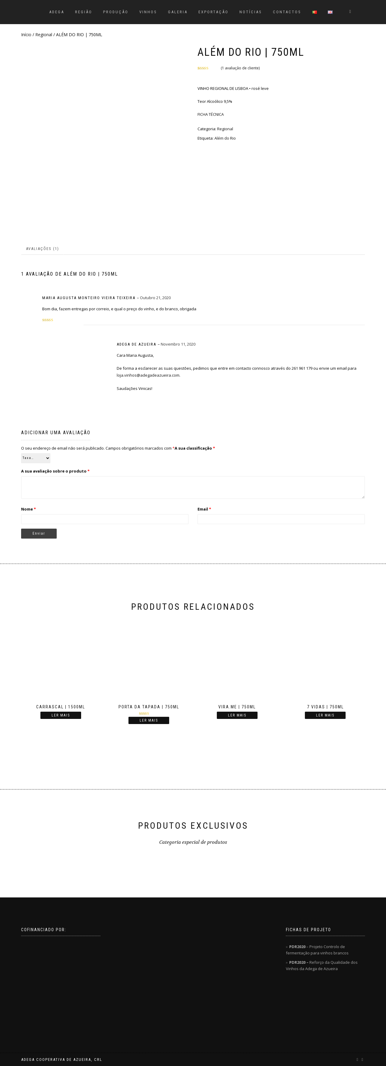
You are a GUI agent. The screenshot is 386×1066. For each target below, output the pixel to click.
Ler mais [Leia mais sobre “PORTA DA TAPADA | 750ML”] (149, 720)
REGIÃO (83, 12)
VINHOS (148, 12)
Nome (28, 509)
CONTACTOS (287, 12)
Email (204, 509)
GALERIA (178, 12)
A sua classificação (195, 448)
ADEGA (56, 12)
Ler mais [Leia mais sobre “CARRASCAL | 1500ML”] (61, 715)
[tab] (43, 249)
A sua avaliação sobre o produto (55, 471)
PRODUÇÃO (115, 12)
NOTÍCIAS (250, 12)
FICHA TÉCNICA (211, 114)
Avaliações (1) (42, 248)
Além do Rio (225, 138)
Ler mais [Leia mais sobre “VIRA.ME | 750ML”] (237, 715)
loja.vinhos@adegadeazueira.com (148, 375)
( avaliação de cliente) (240, 68)
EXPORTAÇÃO (213, 12)
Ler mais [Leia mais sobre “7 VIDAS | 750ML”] (325, 715)
